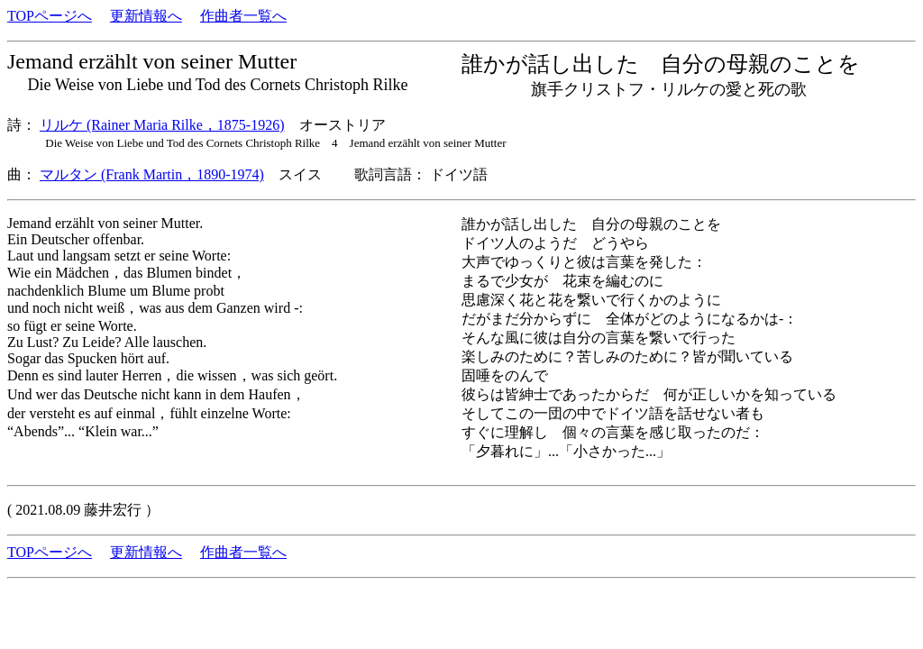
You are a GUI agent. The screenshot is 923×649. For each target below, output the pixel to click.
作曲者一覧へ (243, 15)
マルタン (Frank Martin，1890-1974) (152, 174)
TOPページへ (49, 15)
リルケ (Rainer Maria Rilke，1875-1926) (162, 125)
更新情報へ (146, 15)
